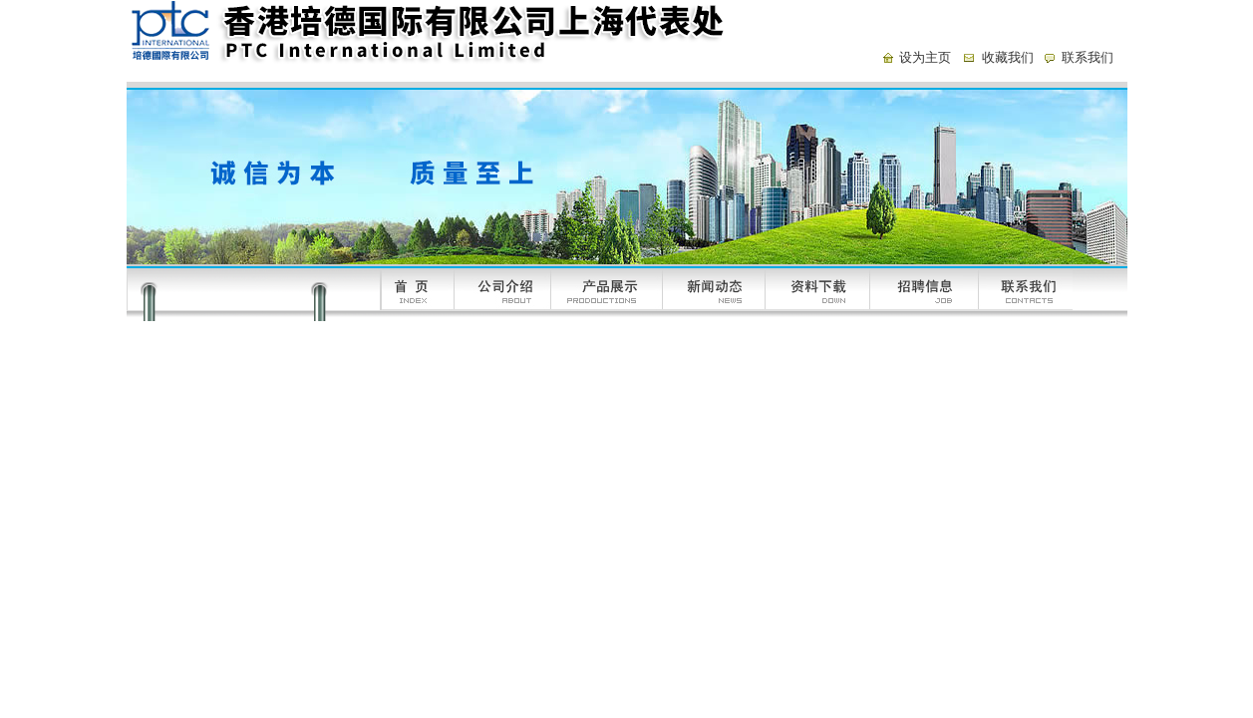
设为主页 (925, 57)
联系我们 (1087, 57)
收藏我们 (1008, 57)
